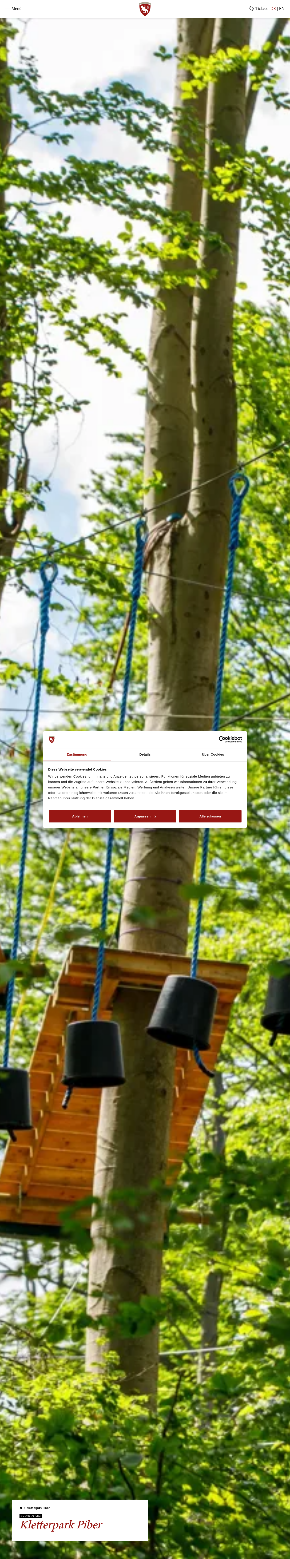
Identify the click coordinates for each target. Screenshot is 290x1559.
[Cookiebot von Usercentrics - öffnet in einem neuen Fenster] (222, 739)
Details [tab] (145, 754)
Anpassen (145, 816)
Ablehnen (79, 816)
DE (273, 9)
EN (282, 9)
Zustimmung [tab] (77, 754)
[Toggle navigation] (13, 9)
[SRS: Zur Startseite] (145, 9)
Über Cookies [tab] (213, 754)
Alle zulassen (210, 816)
